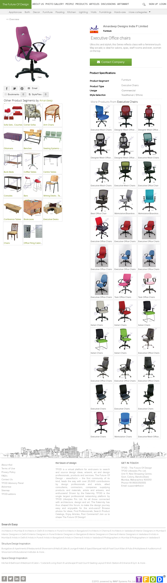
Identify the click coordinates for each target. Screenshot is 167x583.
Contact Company (111, 62)
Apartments (20, 548)
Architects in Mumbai (12, 531)
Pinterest (22, 88)
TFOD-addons (8, 494)
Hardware (120, 12)
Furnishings (105, 12)
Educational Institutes (25, 552)
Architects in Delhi (33, 531)
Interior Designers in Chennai (102, 534)
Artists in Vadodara (93, 537)
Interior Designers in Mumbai (150, 531)
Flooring (60, 12)
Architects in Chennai (99, 531)
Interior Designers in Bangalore (71, 534)
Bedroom (27, 563)
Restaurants (34, 548)
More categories (139, 12)
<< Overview (12, 19)
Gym (134, 563)
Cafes (64, 548)
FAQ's (4, 476)
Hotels (82, 548)
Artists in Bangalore (53, 537)
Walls (93, 12)
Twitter (14, 88)
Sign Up (153, 4)
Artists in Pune (35, 537)
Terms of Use (8, 468)
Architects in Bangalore (75, 531)
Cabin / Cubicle (41, 563)
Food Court (114, 548)
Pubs (130, 548)
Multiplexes (140, 548)
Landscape (70, 563)
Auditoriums (154, 548)
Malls (58, 548)
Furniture (48, 12)
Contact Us (7, 479)
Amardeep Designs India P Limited (125, 26)
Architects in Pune (53, 531)
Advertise (6, 487)
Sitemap (5, 490)
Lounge (73, 548)
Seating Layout (97, 563)
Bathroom (16, 563)
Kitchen (71, 12)
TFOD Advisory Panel (12, 483)
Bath (27, 12)
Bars (123, 548)
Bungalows (7, 548)
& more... (41, 552)
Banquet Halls (100, 548)
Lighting (83, 12)
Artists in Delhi (19, 537)
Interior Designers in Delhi (14, 534)
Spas (89, 548)
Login (162, 4)
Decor (36, 12)
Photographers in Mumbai (117, 537)
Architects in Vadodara (123, 531)
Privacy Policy (8, 472)
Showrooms (48, 548)
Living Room (56, 563)
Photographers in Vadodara (144, 537)
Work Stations (113, 563)
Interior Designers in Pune (41, 534)
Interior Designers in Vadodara (133, 534)
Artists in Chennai (73, 537)
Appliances (15, 12)
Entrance (126, 563)
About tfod (6, 465)
